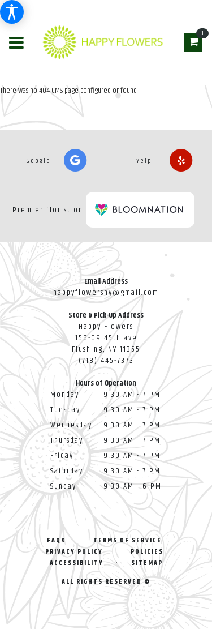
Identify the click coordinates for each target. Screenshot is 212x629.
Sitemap (147, 563)
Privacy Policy (74, 552)
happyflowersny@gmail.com (106, 292)
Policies (147, 552)
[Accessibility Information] (12, 12)
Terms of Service (127, 540)
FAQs (56, 540)
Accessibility (76, 563)
